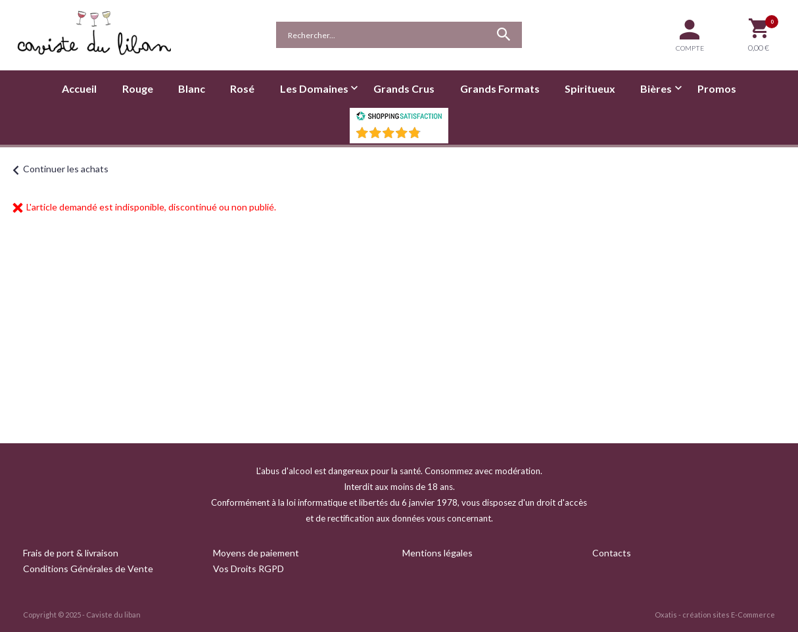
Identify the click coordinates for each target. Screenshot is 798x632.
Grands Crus (403, 88)
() (433, 136)
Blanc (191, 88)
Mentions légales (437, 552)
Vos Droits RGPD (248, 568)
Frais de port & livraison (70, 552)
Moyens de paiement (256, 552)
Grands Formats (500, 88)
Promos (716, 88)
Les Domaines (314, 88)
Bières (656, 88)
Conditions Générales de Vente (88, 568)
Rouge (137, 88)
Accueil (79, 88)
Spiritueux (590, 88)
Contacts (611, 552)
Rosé (242, 88)
